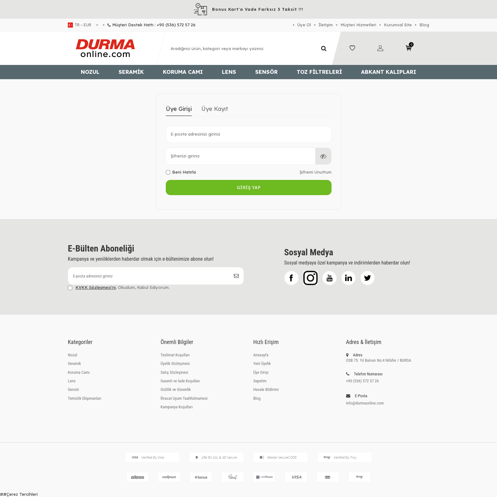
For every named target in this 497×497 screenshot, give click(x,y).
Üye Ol (304, 24)
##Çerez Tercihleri (19, 494)
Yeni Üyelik (262, 363)
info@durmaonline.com (365, 403)
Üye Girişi (179, 108)
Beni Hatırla (181, 172)
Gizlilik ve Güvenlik (176, 389)
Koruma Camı (183, 71)
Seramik (131, 71)
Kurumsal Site (398, 24)
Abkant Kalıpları (388, 71)
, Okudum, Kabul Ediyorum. (119, 287)
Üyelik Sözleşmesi (175, 363)
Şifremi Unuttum (316, 172)
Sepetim (260, 381)
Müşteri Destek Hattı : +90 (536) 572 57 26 (149, 24)
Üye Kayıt (214, 108)
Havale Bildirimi (266, 389)
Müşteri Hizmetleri (358, 24)
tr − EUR (83, 25)
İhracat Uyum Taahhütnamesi (184, 398)
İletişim (326, 24)
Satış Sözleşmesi (174, 372)
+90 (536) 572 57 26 (362, 381)
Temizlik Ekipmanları (84, 398)
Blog (424, 24)
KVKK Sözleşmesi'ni (95, 287)
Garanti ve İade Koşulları (180, 381)
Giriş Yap (249, 187)
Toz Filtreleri (319, 71)
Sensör (266, 71)
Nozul (90, 71)
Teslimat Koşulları (175, 355)
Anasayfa (260, 355)
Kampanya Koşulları (177, 407)
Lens (229, 71)
